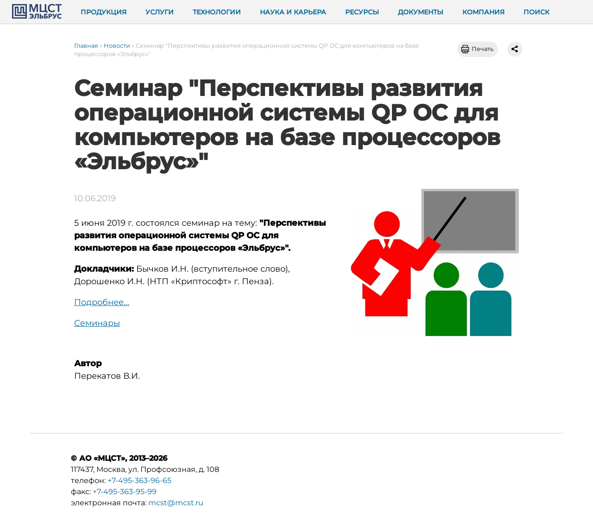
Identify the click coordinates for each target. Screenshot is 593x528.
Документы (420, 12)
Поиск (536, 12)
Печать (482, 48)
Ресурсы (362, 12)
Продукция (103, 12)
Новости (117, 45)
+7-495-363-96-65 (139, 480)
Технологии (217, 12)
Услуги (159, 12)
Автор (87, 363)
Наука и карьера (293, 12)
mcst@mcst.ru (175, 502)
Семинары (97, 323)
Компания (483, 12)
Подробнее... (101, 302)
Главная (86, 45)
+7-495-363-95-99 (125, 491)
